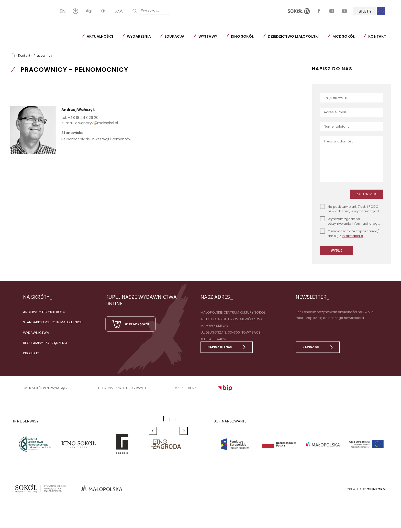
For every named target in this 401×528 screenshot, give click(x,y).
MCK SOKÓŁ (364, 36)
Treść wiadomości (339, 141)
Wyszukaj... (170, 10)
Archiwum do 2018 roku (44, 319)
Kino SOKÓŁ (262, 36)
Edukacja (195, 36)
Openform (376, 496)
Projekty (31, 360)
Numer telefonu (337, 126)
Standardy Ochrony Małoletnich (53, 329)
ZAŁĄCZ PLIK (367, 201)
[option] (35, 451)
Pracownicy (43, 55)
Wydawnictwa (36, 340)
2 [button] (169, 426)
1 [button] (163, 426)
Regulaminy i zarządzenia (45, 350)
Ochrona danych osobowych (122, 396)
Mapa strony (185, 396)
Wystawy (227, 36)
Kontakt (25, 55)
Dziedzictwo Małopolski (313, 36)
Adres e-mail (335, 111)
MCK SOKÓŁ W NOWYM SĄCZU (47, 396)
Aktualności (120, 36)
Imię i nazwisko (336, 97)
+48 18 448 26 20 (83, 117)
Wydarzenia (159, 36)
